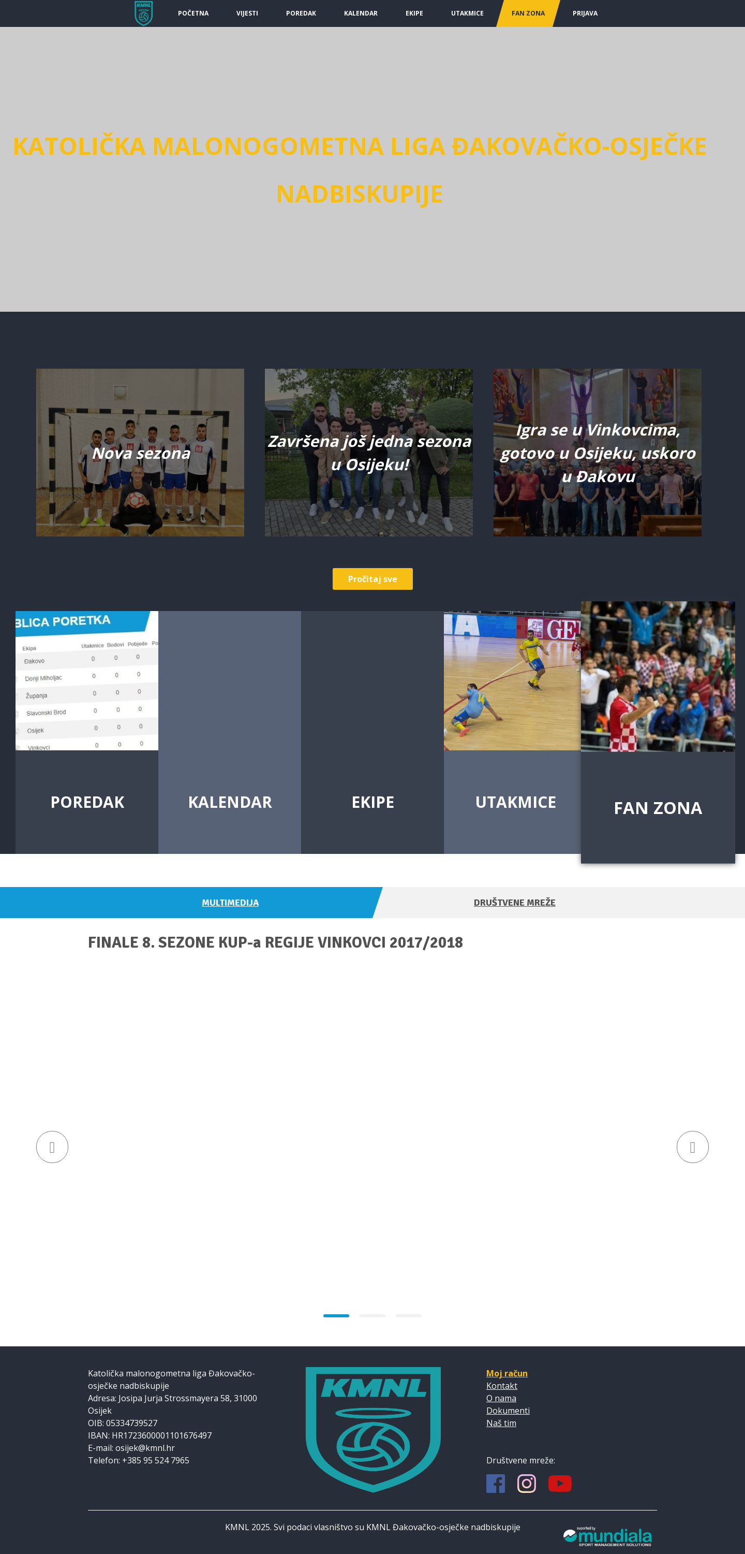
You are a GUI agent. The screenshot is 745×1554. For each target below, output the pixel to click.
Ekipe (414, 13)
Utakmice (467, 13)
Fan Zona (528, 13)
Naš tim (501, 1423)
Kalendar (361, 13)
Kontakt (501, 1385)
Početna (193, 13)
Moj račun (507, 1373)
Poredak (301, 13)
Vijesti (247, 13)
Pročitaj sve (372, 579)
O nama (501, 1398)
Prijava (585, 13)
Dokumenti (508, 1410)
